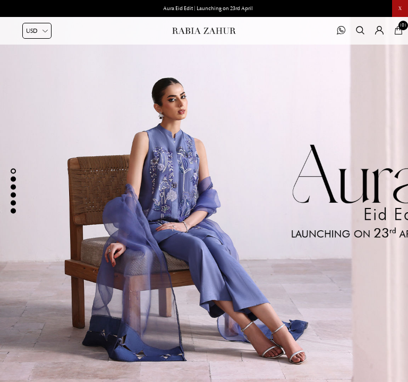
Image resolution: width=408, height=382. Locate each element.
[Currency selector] (37, 31)
